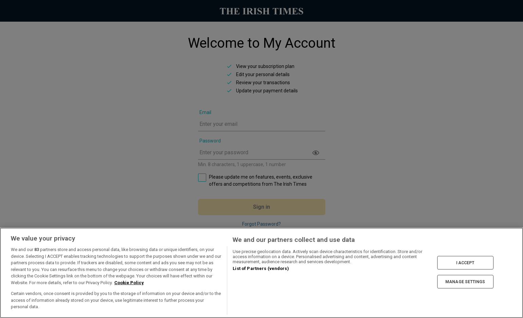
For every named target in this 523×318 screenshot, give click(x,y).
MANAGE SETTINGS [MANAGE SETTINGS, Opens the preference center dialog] (465, 281)
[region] (261, 273)
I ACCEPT (465, 262)
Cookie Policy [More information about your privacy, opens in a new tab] (129, 282)
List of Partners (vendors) (261, 268)
